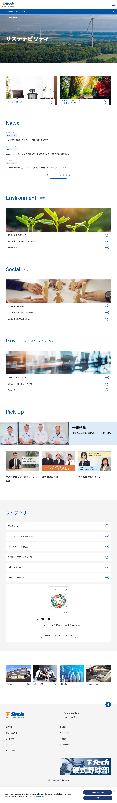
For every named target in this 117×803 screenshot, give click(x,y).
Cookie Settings (98, 792)
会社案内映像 (65, 745)
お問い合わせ (10, 750)
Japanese (56, 779)
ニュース (9, 745)
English (65, 779)
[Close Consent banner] (113, 790)
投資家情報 (10, 739)
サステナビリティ (66, 733)
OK (98, 798)
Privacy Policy (39, 796)
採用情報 (63, 739)
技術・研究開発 (11, 733)
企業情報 (9, 727)
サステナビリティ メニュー (15, 11)
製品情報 (63, 727)
